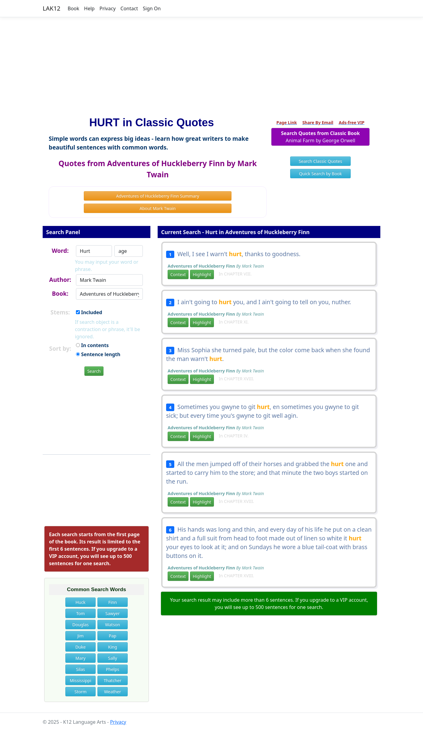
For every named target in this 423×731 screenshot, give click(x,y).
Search (93, 371)
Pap (112, 636)
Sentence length (98, 354)
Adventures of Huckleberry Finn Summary (157, 196)
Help (89, 8)
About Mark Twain (157, 208)
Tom (80, 613)
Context (178, 274)
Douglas (80, 624)
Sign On (152, 8)
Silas (80, 669)
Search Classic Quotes (320, 161)
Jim (80, 636)
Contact (129, 8)
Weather (112, 691)
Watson (112, 624)
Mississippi (80, 680)
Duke (80, 647)
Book (73, 8)
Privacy (108, 8)
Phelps (112, 669)
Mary (80, 658)
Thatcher (112, 680)
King (112, 647)
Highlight (202, 274)
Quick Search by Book (320, 173)
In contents (92, 345)
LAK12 (52, 8)
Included (89, 312)
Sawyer (112, 613)
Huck (80, 602)
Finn (112, 602)
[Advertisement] (211, 64)
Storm (80, 691)
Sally (112, 658)
